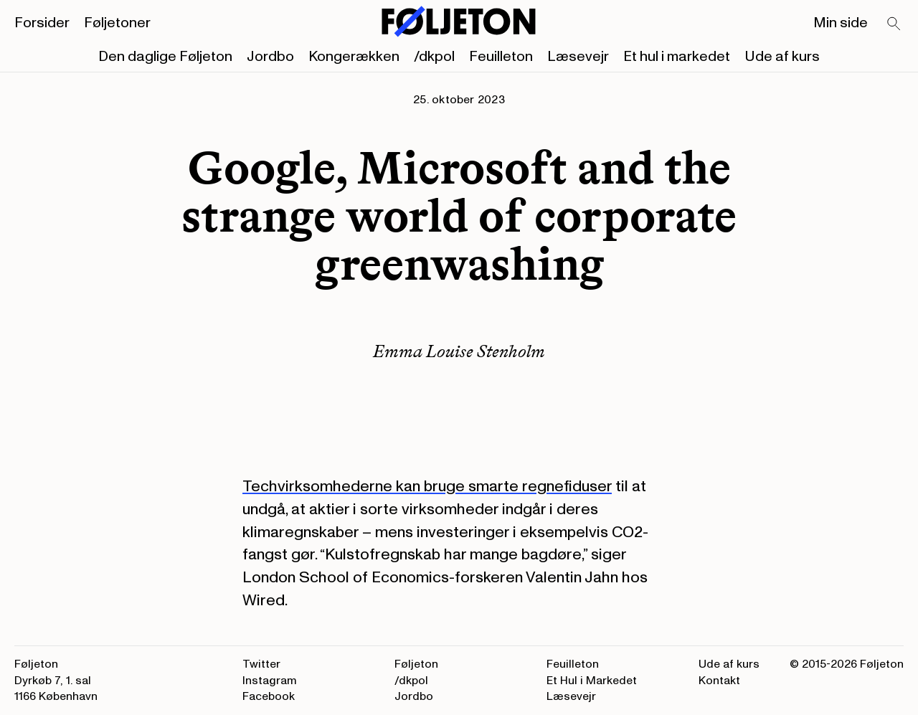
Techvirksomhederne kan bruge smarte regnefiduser (427, 486)
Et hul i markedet (676, 57)
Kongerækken (353, 57)
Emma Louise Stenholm (459, 351)
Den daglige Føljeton (165, 57)
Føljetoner (117, 23)
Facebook (268, 696)
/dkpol (434, 57)
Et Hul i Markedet (591, 680)
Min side (840, 23)
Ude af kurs (782, 57)
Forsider (42, 23)
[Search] (894, 24)
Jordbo (270, 57)
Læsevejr (578, 57)
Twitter (261, 664)
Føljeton (416, 664)
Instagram (269, 680)
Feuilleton (501, 57)
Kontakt (719, 680)
